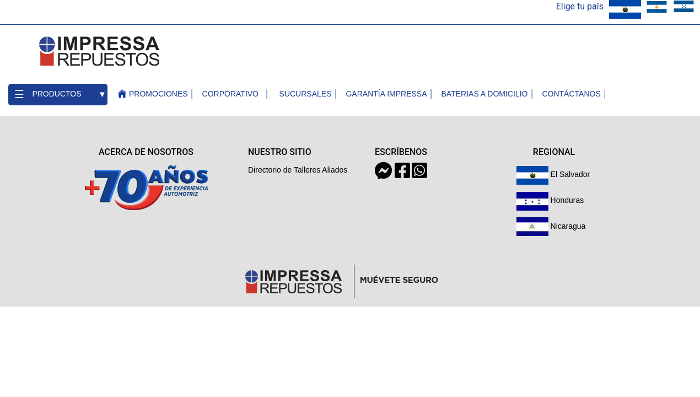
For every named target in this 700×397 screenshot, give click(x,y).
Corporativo (230, 93)
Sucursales (305, 93)
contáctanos (571, 93)
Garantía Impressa (386, 93)
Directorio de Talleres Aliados (297, 169)
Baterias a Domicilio (484, 93)
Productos (56, 93)
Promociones (158, 93)
